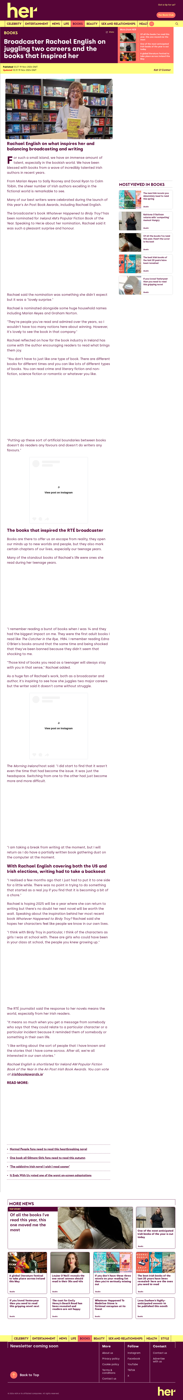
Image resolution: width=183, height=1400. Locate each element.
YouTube (133, 1364)
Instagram (134, 1353)
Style (165, 1338)
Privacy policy (111, 1358)
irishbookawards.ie (27, 1074)
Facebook (134, 1358)
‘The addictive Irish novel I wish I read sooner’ (40, 1166)
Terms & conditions (108, 1371)
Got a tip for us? (166, 5)
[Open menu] (151, 23)
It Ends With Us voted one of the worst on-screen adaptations (51, 1175)
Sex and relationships (118, 24)
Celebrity (14, 24)
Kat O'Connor (162, 70)
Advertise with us (159, 1360)
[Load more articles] (91, 1328)
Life (66, 24)
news (56, 24)
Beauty (92, 24)
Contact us (109, 1378)
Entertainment (36, 24)
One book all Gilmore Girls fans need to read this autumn (47, 1158)
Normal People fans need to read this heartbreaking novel (48, 1149)
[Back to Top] (13, 1375)
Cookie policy (110, 1364)
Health (144, 24)
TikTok (131, 1370)
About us (107, 1353)
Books (78, 24)
